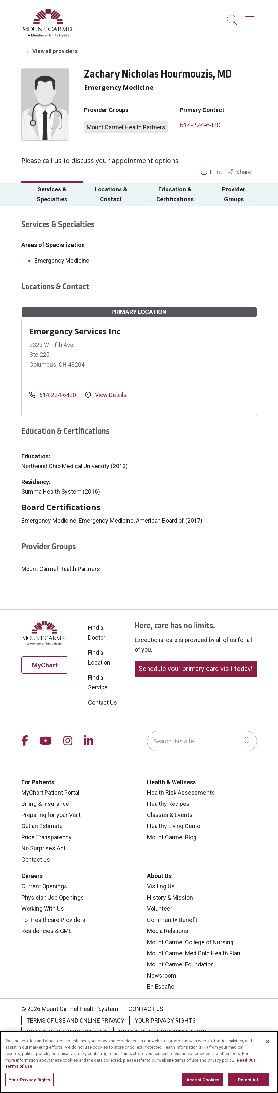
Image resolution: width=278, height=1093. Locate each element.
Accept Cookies (202, 1083)
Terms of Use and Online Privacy (75, 1020)
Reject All (248, 1083)
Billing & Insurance (45, 803)
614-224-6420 (200, 124)
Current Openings (44, 886)
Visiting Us (161, 886)
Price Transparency (46, 837)
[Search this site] (202, 741)
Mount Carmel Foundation (180, 964)
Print (211, 172)
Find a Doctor (96, 632)
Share (239, 172)
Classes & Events (170, 814)
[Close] (267, 1045)
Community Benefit (172, 919)
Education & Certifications (175, 194)
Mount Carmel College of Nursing (190, 942)
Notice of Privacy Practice (67, 1031)
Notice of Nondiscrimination (163, 1031)
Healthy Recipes (168, 803)
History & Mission (170, 897)
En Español (161, 986)
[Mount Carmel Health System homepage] (48, 35)
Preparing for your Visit (51, 814)
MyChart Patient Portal (50, 792)
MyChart (45, 665)
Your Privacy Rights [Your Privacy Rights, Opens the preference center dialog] (29, 1083)
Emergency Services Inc (74, 331)
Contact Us (102, 702)
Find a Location (99, 657)
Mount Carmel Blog (171, 837)
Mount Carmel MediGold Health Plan (193, 953)
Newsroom (161, 975)
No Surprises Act (43, 848)
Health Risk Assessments (181, 792)
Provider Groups (233, 194)
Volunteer (159, 908)
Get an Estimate (42, 826)
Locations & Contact (111, 194)
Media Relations (167, 930)
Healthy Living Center (174, 826)
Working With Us (42, 908)
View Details (106, 394)
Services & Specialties (52, 194)
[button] (251, 17)
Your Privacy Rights (165, 1020)
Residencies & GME (46, 930)
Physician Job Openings (52, 897)
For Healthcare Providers (53, 919)
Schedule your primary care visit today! (195, 669)
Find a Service (98, 682)
